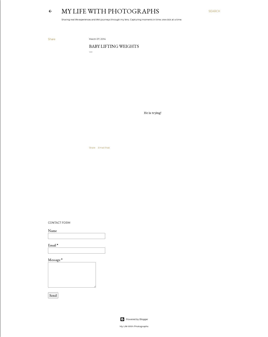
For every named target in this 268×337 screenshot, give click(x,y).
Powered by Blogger (134, 319)
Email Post (104, 147)
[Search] (214, 11)
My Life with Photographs (110, 11)
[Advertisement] (152, 185)
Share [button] (51, 39)
